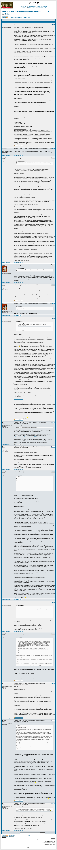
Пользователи (32, 6)
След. (9, 14)
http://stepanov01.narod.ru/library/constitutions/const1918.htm (26, 436)
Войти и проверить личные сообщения (35, 7)
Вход (45, 7)
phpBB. (30, 848)
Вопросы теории (27, 17)
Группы (39, 6)
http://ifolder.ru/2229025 (18, 399)
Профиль (24, 7)
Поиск (26, 6)
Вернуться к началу (6, 145)
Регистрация (44, 6)
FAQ (22, 6)
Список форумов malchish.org (16, 17)
